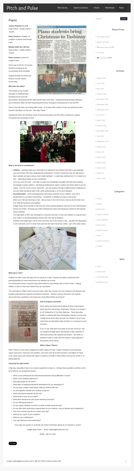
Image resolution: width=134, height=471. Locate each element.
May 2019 (100, 152)
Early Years (101, 209)
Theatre (99, 246)
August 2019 (101, 147)
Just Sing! (100, 53)
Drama (99, 204)
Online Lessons (102, 230)
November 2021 (102, 104)
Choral (97, 8)
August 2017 (101, 168)
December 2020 (102, 131)
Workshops (109, 8)
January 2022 (102, 94)
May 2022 (100, 89)
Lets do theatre (102, 220)
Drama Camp (104, 58)
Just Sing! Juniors (103, 37)
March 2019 (101, 157)
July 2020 (100, 136)
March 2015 (101, 178)
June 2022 (100, 83)
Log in (99, 266)
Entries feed (101, 272)
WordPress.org (102, 282)
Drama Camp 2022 (105, 47)
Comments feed (102, 277)
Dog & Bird (38, 283)
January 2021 (102, 126)
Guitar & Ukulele (103, 214)
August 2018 (101, 163)
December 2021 (102, 99)
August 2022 (101, 78)
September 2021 (103, 110)
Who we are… (63, 8)
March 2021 (101, 120)
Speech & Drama (81, 8)
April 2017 (100, 173)
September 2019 (103, 141)
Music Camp (101, 225)
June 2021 (100, 115)
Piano (122, 8)
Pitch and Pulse (22, 8)
